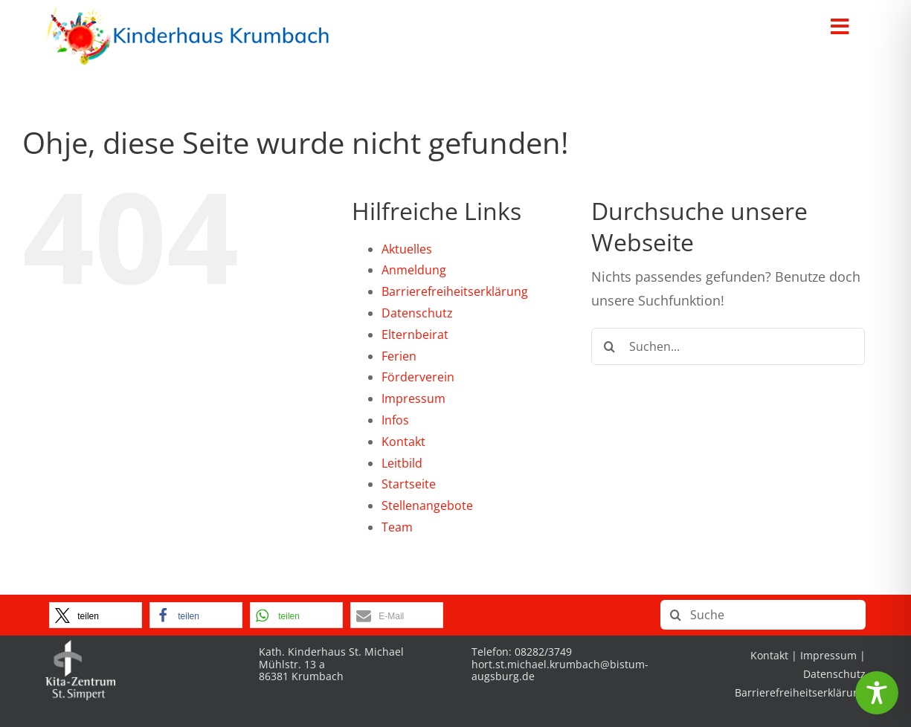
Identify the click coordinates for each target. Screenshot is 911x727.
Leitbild (402, 463)
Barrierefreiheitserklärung (455, 291)
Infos (395, 420)
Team (397, 527)
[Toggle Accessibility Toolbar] (877, 693)
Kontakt (403, 441)
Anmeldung (414, 270)
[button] (95, 615)
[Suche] (609, 346)
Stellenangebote (427, 505)
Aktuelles (407, 249)
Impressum (413, 398)
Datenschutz (417, 313)
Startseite (409, 484)
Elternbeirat (415, 334)
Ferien (399, 356)
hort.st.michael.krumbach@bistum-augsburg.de (559, 670)
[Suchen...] (728, 346)
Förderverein (418, 377)
